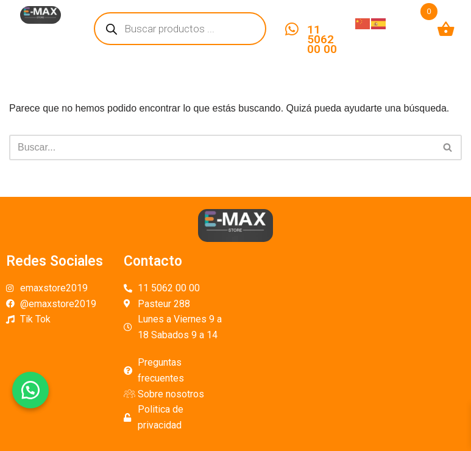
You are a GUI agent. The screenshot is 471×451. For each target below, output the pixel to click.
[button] (30, 390)
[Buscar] (221, 147)
